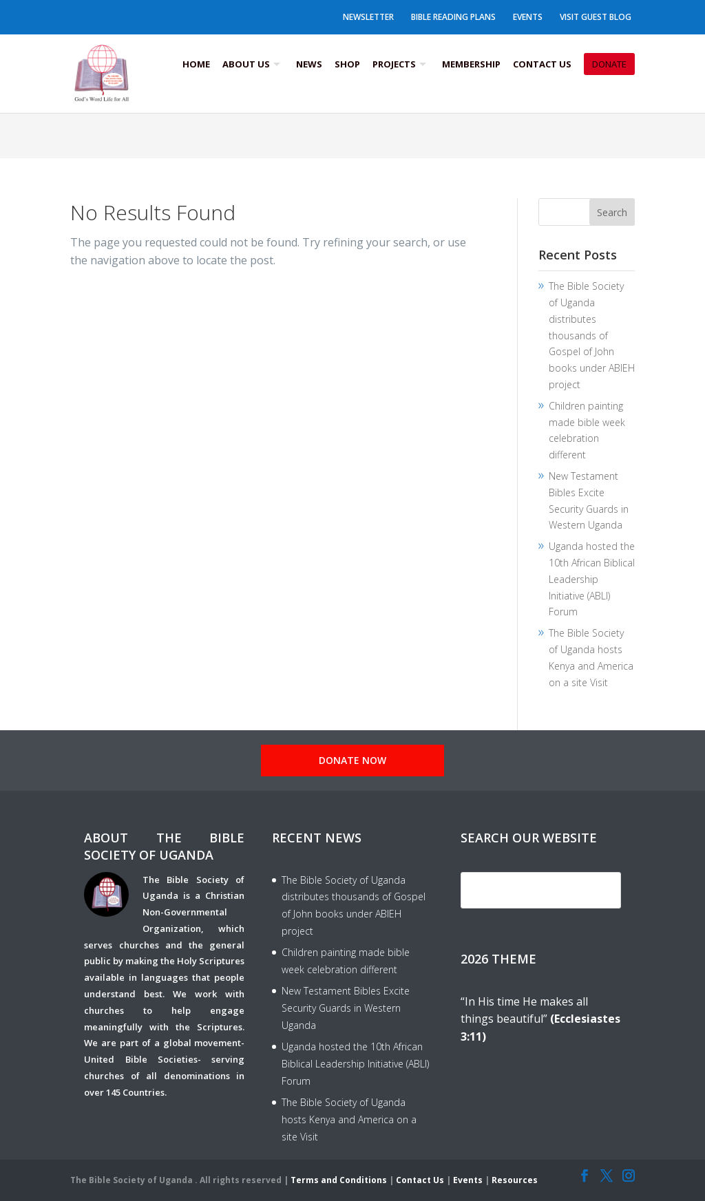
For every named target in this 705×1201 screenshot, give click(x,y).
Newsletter (368, 17)
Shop (347, 64)
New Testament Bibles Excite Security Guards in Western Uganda (346, 1008)
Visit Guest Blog (595, 17)
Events (528, 17)
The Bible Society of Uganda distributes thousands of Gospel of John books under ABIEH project (592, 335)
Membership (471, 64)
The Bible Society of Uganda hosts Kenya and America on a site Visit (349, 1119)
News (309, 64)
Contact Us (542, 64)
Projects (394, 64)
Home (196, 64)
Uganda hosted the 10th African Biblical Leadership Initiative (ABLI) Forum (592, 579)
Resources (515, 1180)
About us (246, 64)
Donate (609, 64)
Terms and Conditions (339, 1180)
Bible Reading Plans (453, 17)
